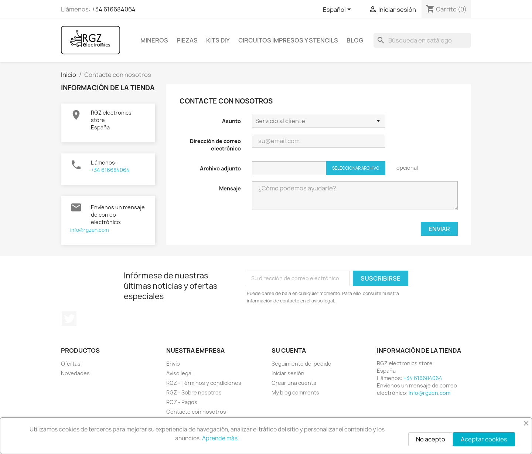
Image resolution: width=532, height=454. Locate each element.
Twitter (69, 318)
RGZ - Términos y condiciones (203, 382)
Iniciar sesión (288, 373)
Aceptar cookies (484, 439)
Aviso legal (179, 373)
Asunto (231, 121)
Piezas (187, 40)
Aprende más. (220, 438)
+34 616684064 (114, 9)
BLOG (355, 40)
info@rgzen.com (89, 230)
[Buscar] (422, 40)
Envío (173, 363)
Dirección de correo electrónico (215, 145)
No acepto (430, 439)
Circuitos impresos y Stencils (288, 40)
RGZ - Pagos (181, 402)
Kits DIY (218, 40)
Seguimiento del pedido (301, 363)
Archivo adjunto (220, 168)
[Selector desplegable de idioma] (338, 10)
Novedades (75, 373)
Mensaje (230, 188)
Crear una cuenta (294, 382)
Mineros (154, 40)
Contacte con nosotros (196, 411)
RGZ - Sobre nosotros (194, 392)
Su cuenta (289, 350)
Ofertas (71, 363)
